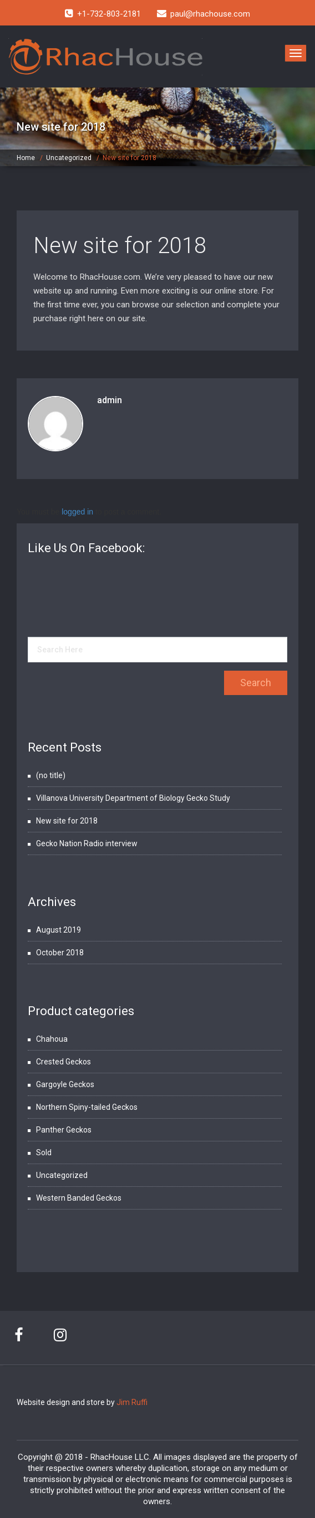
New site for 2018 (119, 246)
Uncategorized (69, 158)
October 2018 (60, 952)
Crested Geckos (63, 1061)
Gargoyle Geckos (65, 1084)
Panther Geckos (64, 1129)
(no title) (50, 775)
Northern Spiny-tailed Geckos (87, 1107)
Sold (44, 1152)
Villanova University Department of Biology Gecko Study (133, 798)
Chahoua (52, 1039)
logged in (77, 511)
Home (26, 158)
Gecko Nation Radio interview (87, 843)
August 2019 (58, 929)
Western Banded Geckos (78, 1197)
